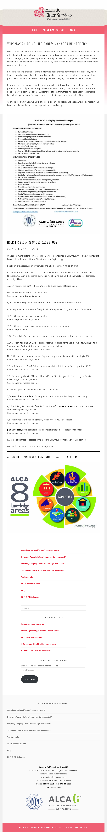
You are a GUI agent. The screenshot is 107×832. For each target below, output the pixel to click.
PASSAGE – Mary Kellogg (31, 637)
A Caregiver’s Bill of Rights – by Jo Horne (38, 644)
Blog (72, 30)
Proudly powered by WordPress (36, 827)
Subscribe (29, 679)
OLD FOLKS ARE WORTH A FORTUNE (36, 650)
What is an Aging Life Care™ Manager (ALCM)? (40, 550)
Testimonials (27, 577)
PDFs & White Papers (30, 597)
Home (34, 30)
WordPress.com (78, 827)
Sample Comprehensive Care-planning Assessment (43, 570)
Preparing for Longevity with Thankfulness (40, 630)
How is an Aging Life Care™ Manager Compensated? (43, 557)
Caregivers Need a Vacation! (33, 624)
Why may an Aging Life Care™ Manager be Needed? (43, 563)
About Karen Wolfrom (53, 30)
